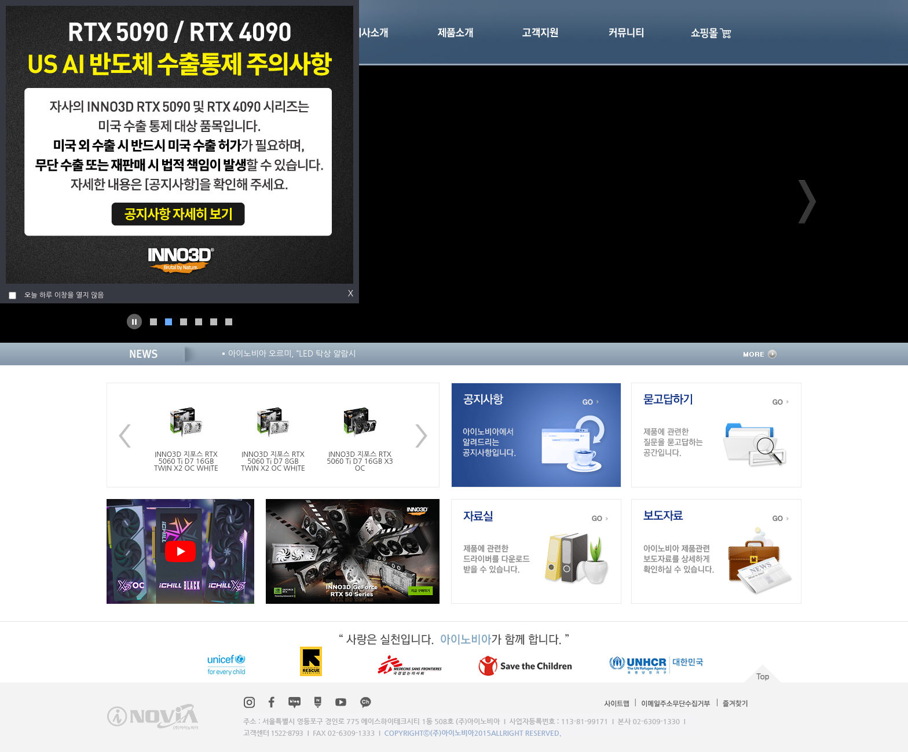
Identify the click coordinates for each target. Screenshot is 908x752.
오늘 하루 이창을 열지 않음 (64, 295)
